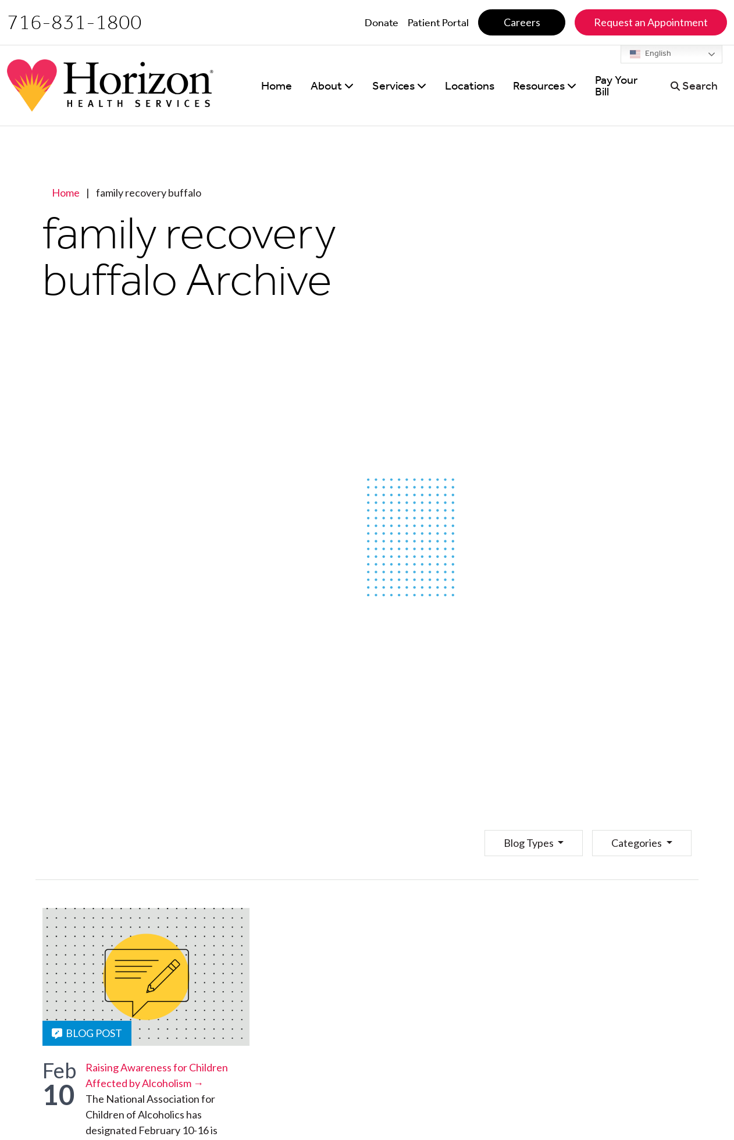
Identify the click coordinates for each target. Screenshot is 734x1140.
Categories (637, 842)
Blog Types (529, 842)
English (650, 54)
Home (66, 192)
